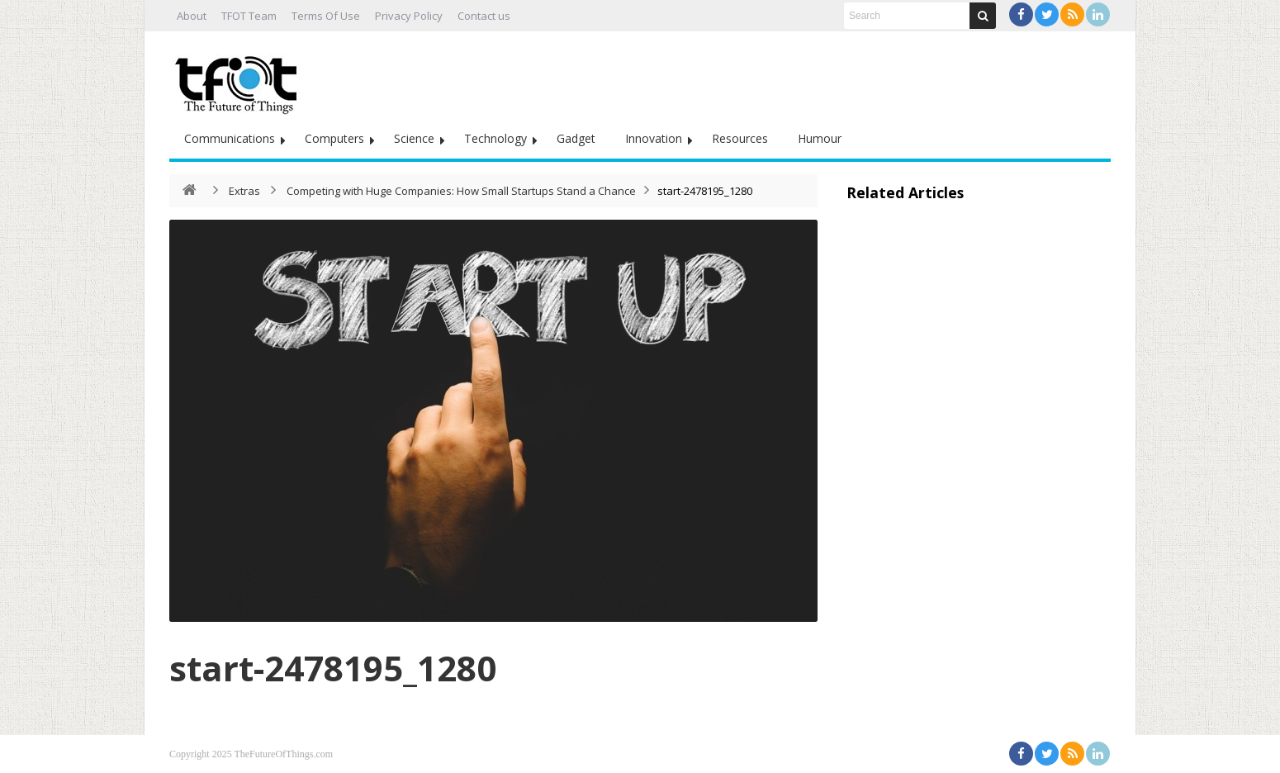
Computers (334, 138)
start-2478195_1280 (332, 667)
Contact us (483, 15)
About (191, 15)
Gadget (576, 138)
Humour (819, 138)
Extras (244, 190)
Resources (740, 138)
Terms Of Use (326, 15)
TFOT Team (249, 15)
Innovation (653, 138)
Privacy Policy (409, 15)
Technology (495, 138)
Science (414, 138)
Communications (229, 138)
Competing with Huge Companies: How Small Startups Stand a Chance (461, 190)
